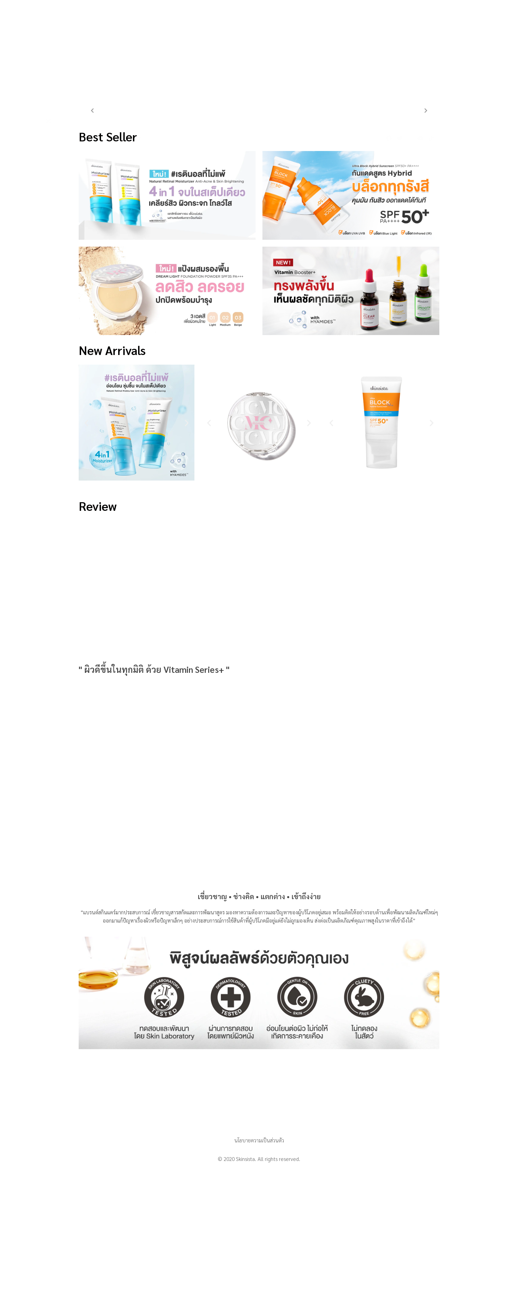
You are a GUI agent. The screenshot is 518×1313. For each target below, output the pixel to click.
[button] (86, 422)
